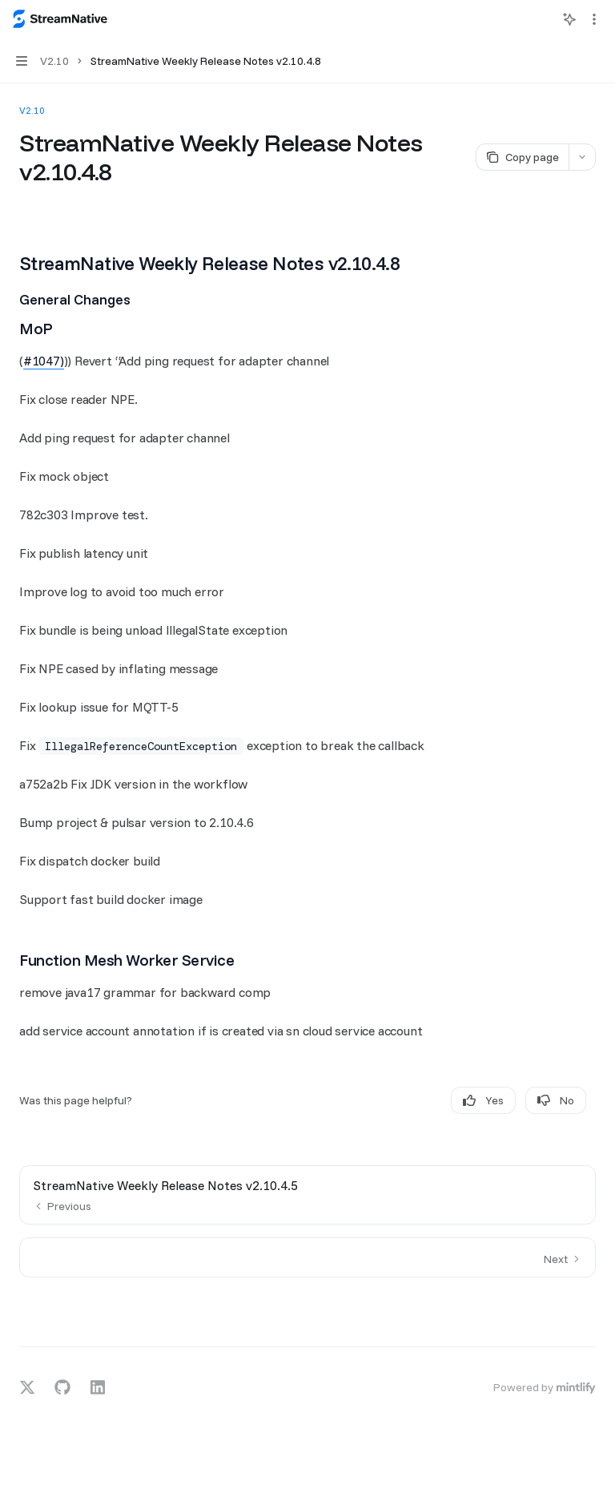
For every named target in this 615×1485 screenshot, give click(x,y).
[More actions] (594, 19)
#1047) (43, 361)
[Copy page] (522, 157)
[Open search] (540, 19)
